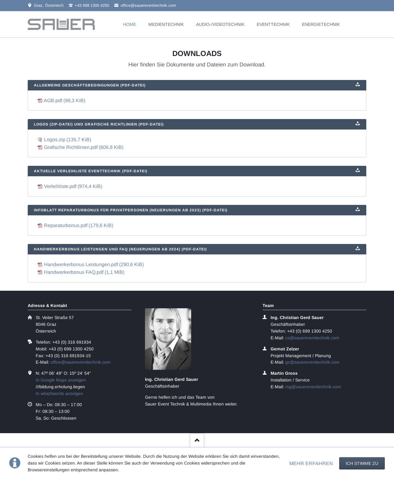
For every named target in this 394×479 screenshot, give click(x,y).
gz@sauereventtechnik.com (312, 362)
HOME (129, 24)
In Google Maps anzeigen (61, 379)
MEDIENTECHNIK (166, 24)
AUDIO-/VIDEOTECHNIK (220, 24)
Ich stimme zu (362, 463)
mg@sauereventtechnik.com (313, 386)
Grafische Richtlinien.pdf (83, 147)
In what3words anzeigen (59, 393)
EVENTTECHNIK (273, 24)
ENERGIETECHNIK (321, 24)
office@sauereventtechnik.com (80, 362)
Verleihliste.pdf (73, 186)
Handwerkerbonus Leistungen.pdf (94, 264)
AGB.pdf (64, 100)
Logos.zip (67, 139)
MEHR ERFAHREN (311, 463)
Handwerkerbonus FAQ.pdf (84, 272)
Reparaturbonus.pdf (78, 225)
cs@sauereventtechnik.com (312, 337)
